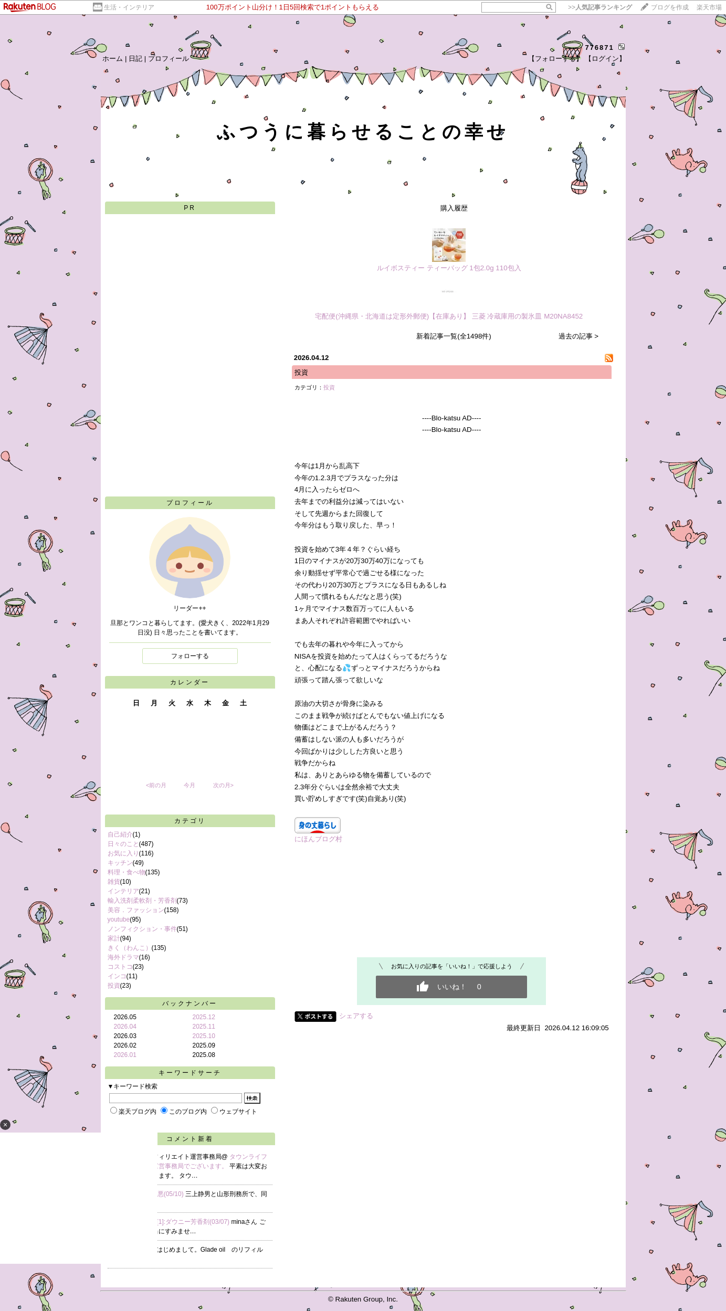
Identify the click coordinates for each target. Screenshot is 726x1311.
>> (600, 7)
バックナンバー (189, 1003)
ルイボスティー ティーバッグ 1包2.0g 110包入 (449, 268)
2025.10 (204, 1036)
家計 (114, 938)
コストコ (120, 966)
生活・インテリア (129, 7)
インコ (117, 976)
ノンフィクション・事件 (142, 929)
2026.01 (125, 1055)
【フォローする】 (555, 58)
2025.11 (204, 1026)
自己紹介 (120, 834)
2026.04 (125, 1026)
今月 (189, 785)
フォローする (190, 656)
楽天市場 (709, 7)
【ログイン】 (605, 58)
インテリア (123, 891)
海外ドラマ (123, 957)
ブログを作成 (670, 7)
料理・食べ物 (126, 872)
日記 (135, 58)
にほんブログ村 (318, 839)
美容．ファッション (136, 910)
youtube (119, 919)
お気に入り (123, 853)
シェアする (356, 1016)
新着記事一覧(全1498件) (453, 336)
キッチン (120, 862)
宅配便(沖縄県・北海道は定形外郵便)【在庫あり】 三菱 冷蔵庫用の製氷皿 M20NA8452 (449, 316)
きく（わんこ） (130, 947)
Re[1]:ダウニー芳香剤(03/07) (190, 1221)
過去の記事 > (579, 336)
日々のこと (123, 844)
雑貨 (114, 881)
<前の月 (156, 785)
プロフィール (168, 58)
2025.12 (204, 1017)
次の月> (223, 785)
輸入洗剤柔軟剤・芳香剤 (142, 900)
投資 (114, 985)
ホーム (112, 58)
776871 (599, 47)
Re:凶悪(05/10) (163, 1194)
